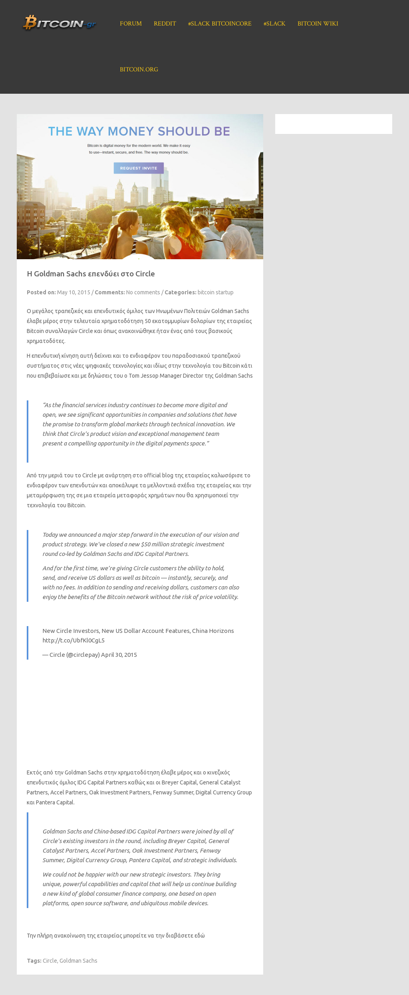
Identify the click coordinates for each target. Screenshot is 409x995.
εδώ (200, 935)
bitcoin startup (216, 292)
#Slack (275, 24)
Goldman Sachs (78, 961)
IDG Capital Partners (102, 782)
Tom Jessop (144, 375)
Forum (131, 24)
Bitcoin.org (139, 69)
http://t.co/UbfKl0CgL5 (73, 640)
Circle (86, 331)
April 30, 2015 (119, 654)
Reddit (165, 24)
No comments (143, 292)
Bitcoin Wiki (318, 24)
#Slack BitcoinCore (220, 24)
